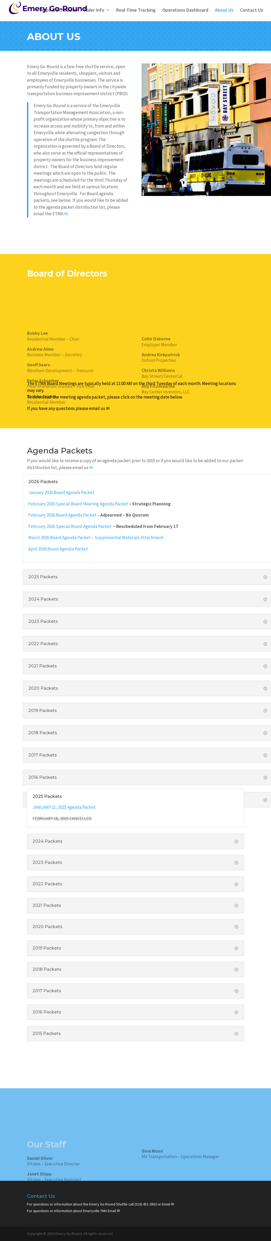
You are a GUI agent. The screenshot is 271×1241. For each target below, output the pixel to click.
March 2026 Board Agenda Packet (59, 537)
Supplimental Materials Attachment (129, 537)
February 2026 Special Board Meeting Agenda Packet (78, 504)
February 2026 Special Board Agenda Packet (70, 526)
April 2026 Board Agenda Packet (58, 549)
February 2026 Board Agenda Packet (62, 515)
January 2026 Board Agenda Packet (61, 492)
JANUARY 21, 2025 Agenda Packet (64, 807)
